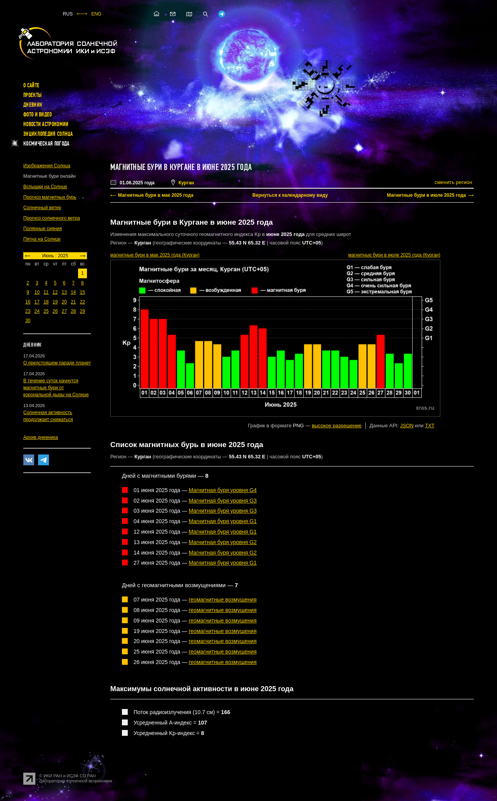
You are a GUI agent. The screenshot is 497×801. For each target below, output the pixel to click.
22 (82, 302)
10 (36, 292)
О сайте (31, 85)
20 (64, 302)
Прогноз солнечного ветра (51, 218)
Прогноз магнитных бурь (49, 197)
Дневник (32, 104)
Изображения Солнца (46, 165)
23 (27, 311)
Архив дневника (40, 437)
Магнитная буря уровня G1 (223, 521)
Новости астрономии (45, 124)
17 (36, 302)
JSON (407, 425)
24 (36, 311)
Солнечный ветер (42, 207)
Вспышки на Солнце (45, 186)
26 (54, 311)
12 (54, 292)
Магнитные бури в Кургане (152, 167)
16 (27, 302)
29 (82, 311)
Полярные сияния (42, 228)
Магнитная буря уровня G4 (223, 490)
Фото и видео (37, 114)
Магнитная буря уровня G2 (223, 542)
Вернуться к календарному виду (290, 195)
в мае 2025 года (155, 255)
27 (64, 311)
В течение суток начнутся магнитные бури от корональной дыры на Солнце (56, 387)
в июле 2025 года (394, 255)
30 (27, 320)
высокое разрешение (336, 425)
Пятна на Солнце (42, 239)
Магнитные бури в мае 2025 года (155, 195)
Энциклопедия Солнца (48, 133)
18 (46, 302)
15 (82, 292)
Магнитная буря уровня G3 (223, 501)
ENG (96, 14)
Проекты (32, 95)
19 (54, 302)
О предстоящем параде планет (57, 363)
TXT (429, 425)
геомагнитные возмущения (223, 599)
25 (46, 311)
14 (73, 292)
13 (64, 292)
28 (73, 311)
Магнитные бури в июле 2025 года (426, 195)
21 (73, 302)
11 (46, 292)
